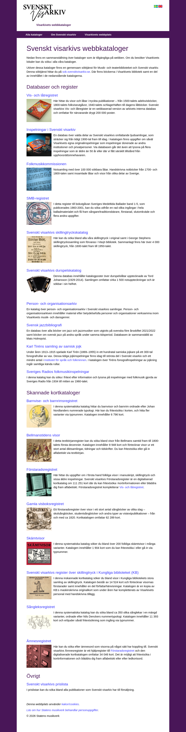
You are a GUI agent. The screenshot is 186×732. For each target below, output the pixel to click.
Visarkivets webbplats (98, 34)
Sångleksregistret (41, 607)
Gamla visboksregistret (45, 504)
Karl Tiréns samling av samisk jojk (54, 346)
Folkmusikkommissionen (46, 164)
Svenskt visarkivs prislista (47, 684)
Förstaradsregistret (42, 469)
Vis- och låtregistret (42, 95)
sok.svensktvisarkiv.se (76, 71)
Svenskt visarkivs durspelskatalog (54, 270)
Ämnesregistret (39, 641)
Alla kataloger (34, 34)
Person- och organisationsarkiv (52, 304)
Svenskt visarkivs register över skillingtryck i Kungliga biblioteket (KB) (83, 572)
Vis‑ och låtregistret (132, 487)
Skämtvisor (36, 538)
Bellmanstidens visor (43, 435)
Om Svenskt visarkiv (63, 34)
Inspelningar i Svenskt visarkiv (51, 130)
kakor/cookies (70, 704)
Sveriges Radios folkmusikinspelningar (58, 372)
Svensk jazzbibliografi (44, 325)
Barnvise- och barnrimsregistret (52, 401)
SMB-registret (38, 198)
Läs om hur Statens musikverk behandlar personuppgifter (62, 710)
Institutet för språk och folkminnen (65, 360)
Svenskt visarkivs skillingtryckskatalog (57, 232)
